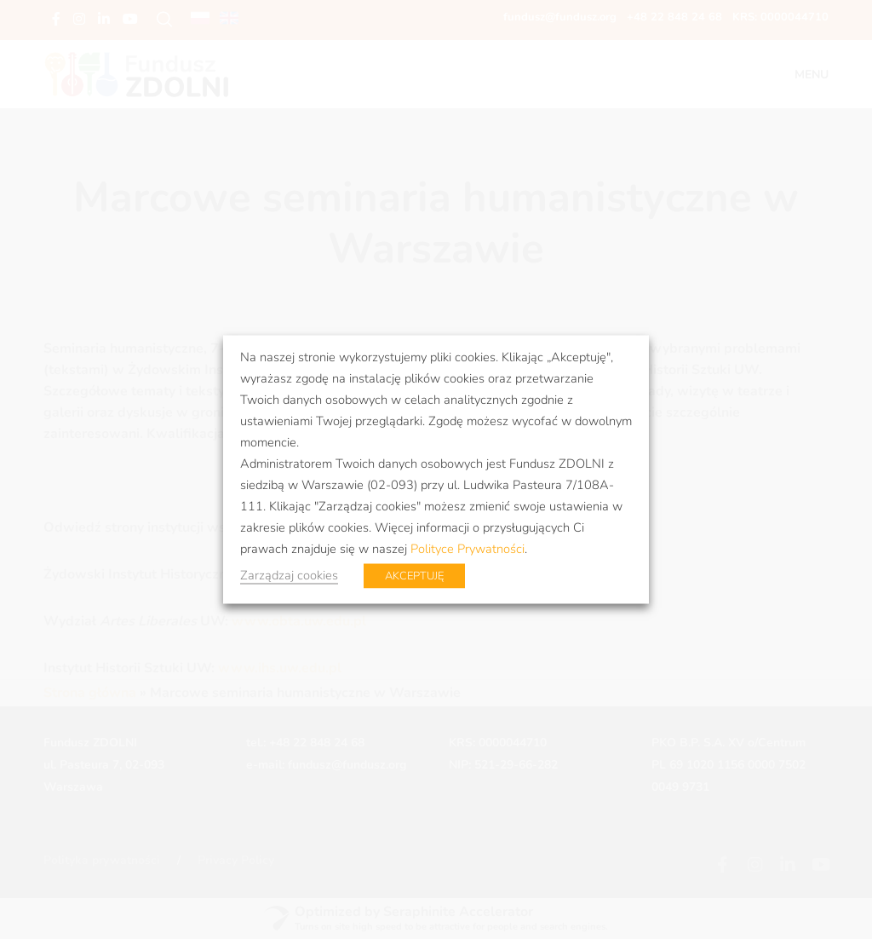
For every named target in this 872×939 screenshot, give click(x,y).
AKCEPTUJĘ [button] (414, 576)
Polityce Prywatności (467, 548)
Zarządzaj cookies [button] (289, 575)
